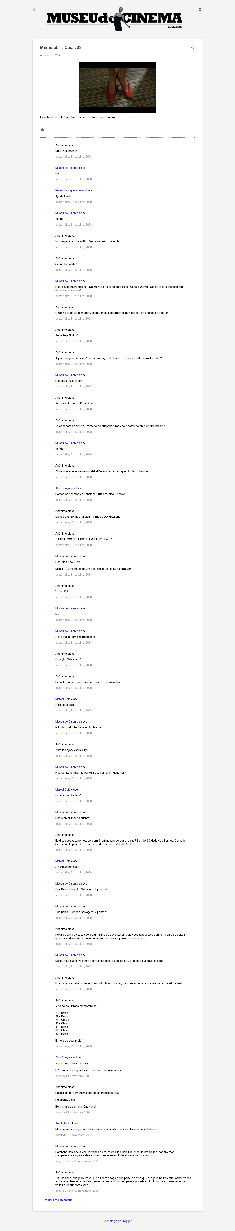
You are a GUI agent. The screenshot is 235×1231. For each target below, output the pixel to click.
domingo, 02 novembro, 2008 (73, 1135)
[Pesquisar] (200, 10)
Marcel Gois (62, 699)
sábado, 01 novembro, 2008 (72, 1076)
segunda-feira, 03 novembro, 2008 (76, 1161)
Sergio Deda (63, 1123)
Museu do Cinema (66, 167)
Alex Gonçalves (65, 488)
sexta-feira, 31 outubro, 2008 (73, 156)
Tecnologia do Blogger (117, 1221)
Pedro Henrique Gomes (70, 190)
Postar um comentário (58, 1200)
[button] (192, 47)
